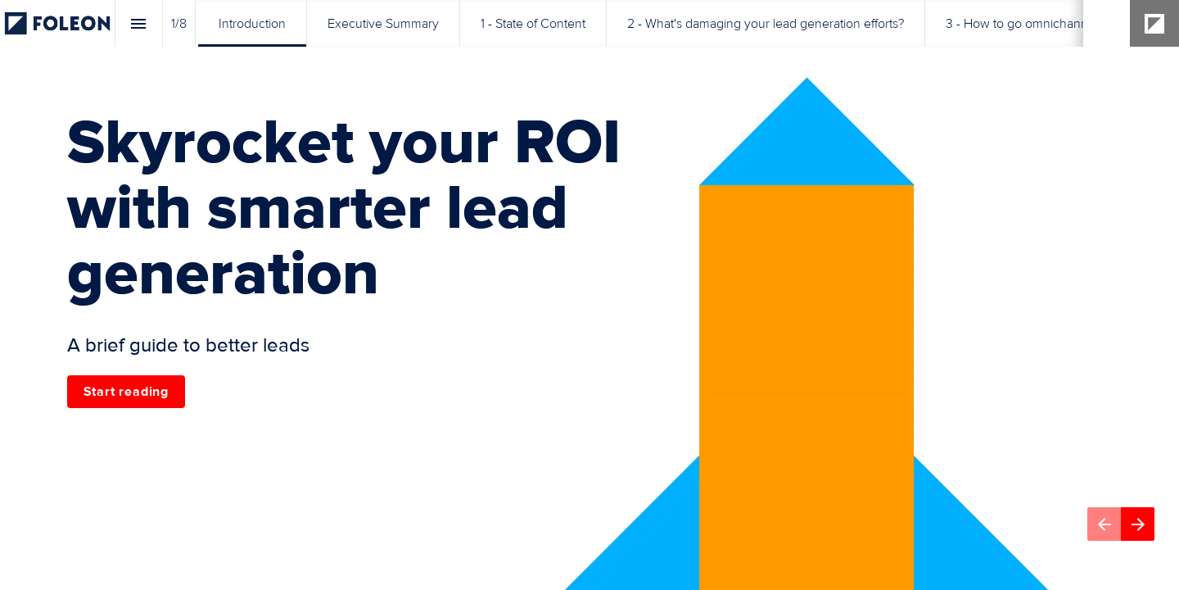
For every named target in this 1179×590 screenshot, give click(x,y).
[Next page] (1137, 524)
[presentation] (589, 295)
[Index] (138, 23)
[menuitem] (252, 23)
